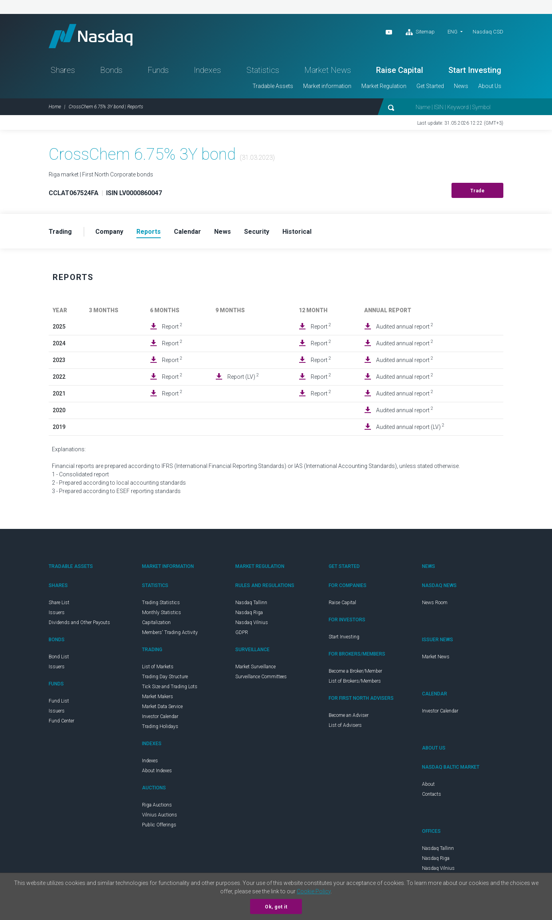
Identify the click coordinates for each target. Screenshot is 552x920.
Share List (59, 602)
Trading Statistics (161, 602)
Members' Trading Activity (170, 632)
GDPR (241, 632)
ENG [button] (452, 32)
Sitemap (420, 32)
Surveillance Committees (261, 676)
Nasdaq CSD (488, 32)
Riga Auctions (157, 805)
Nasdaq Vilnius (251, 622)
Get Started (430, 86)
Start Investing (474, 70)
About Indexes (157, 770)
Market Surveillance (255, 666)
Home (55, 107)
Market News (327, 70)
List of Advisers (345, 725)
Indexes (207, 70)
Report (172, 326)
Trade (477, 191)
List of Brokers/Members (355, 681)
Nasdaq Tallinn (251, 602)
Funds (158, 70)
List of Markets (157, 666)
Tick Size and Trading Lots (169, 686)
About (428, 784)
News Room (435, 602)
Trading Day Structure (165, 676)
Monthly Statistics (161, 612)
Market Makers (157, 696)
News (461, 86)
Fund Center (61, 721)
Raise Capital (399, 70)
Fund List (59, 701)
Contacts (431, 794)
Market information (327, 86)
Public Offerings (159, 825)
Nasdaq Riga (249, 612)
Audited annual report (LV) (410, 426)
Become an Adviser (349, 715)
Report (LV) (243, 376)
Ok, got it (276, 907)
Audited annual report (404, 326)
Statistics (262, 70)
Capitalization (156, 622)
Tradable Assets (272, 86)
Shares (63, 70)
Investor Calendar (160, 716)
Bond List (59, 657)
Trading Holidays (160, 726)
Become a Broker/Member (355, 671)
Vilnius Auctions (159, 815)
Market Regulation (383, 86)
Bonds (111, 70)
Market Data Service (162, 706)
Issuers (57, 612)
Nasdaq (90, 36)
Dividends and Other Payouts (79, 622)
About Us (489, 86)
